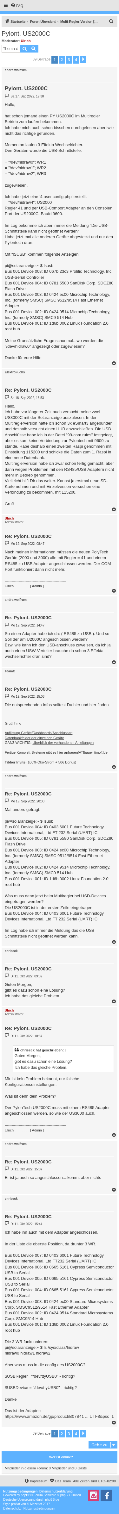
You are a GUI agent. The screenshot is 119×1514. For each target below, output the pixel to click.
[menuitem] (16, 5)
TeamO (10, 671)
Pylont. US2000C (26, 33)
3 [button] (69, 59)
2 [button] (62, 59)
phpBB (25, 1495)
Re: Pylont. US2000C (28, 390)
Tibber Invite (15, 762)
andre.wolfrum (16, 70)
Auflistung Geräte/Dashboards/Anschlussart (38, 733)
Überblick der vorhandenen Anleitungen (63, 743)
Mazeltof (36, 1504)
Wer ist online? (61, 1457)
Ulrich (26, 41)
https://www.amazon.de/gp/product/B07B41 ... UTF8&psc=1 (59, 1416)
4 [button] (76, 59)
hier (76, 704)
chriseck (11, 951)
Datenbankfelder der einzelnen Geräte (34, 738)
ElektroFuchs (15, 372)
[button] (83, 59)
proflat (15, 1504)
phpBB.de (52, 1499)
